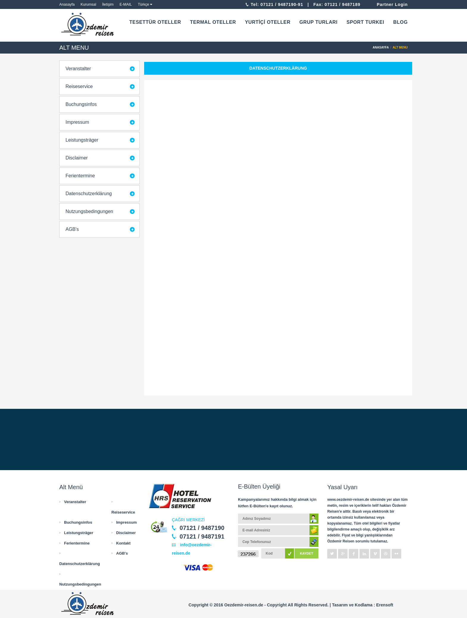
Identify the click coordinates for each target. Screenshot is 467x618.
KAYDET (306, 553)
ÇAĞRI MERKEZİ (188, 519)
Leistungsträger (82, 140)
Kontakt (123, 543)
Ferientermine (80, 175)
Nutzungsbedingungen (89, 211)
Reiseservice (79, 86)
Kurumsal (88, 4)
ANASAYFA (381, 47)
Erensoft (384, 605)
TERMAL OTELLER (213, 22)
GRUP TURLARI (318, 22)
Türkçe (143, 4)
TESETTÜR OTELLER (155, 22)
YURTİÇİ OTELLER (267, 22)
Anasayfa (67, 4)
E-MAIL (125, 4)
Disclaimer (77, 157)
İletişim (108, 4)
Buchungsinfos (81, 104)
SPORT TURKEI (365, 22)
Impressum (77, 122)
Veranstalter (78, 68)
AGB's (72, 229)
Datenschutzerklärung (89, 193)
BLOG (400, 22)
